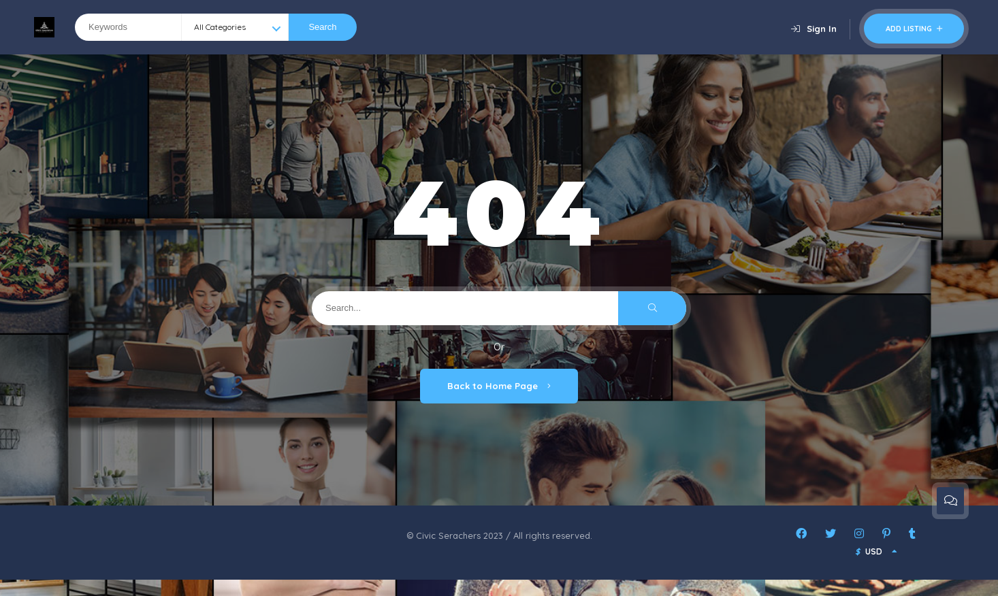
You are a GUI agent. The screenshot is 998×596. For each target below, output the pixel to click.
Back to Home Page (499, 385)
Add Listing (914, 28)
